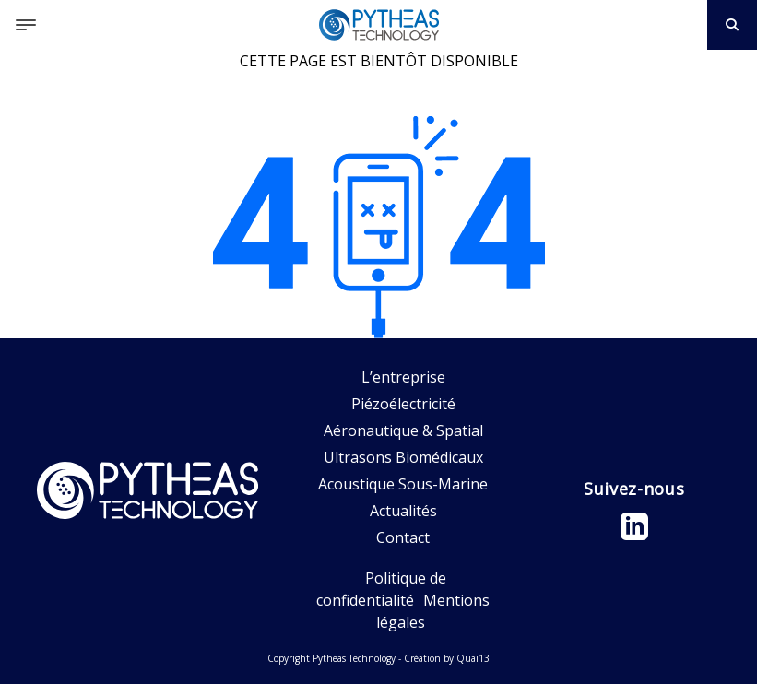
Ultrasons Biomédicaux (403, 457)
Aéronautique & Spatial (403, 430)
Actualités (403, 511)
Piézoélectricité (403, 404)
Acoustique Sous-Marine (403, 484)
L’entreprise (403, 377)
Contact (403, 537)
